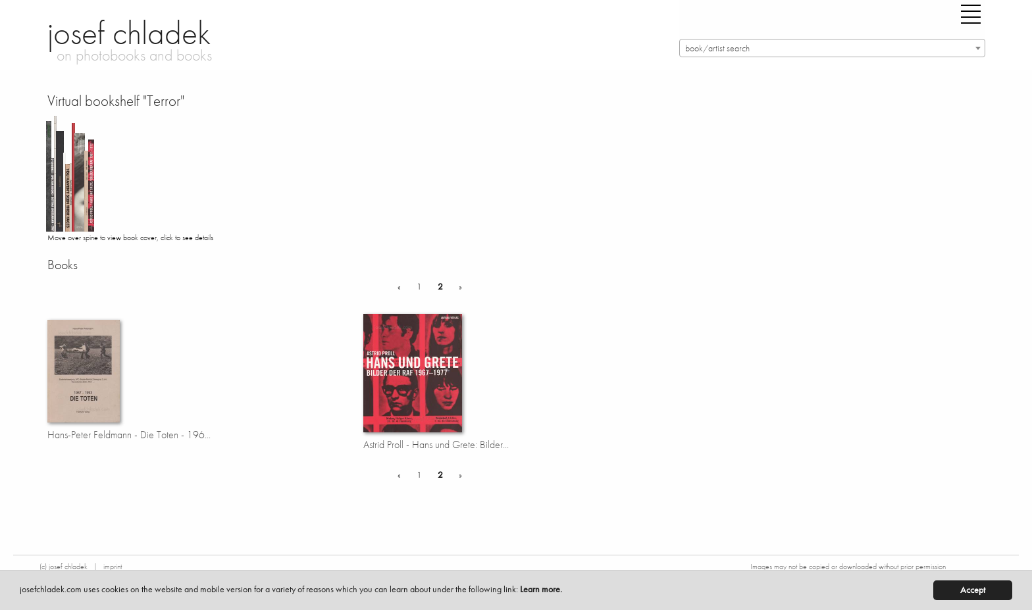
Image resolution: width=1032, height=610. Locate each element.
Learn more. (541, 589)
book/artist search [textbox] (717, 48)
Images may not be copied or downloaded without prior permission (848, 566)
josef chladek (129, 33)
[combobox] (832, 48)
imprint (112, 566)
